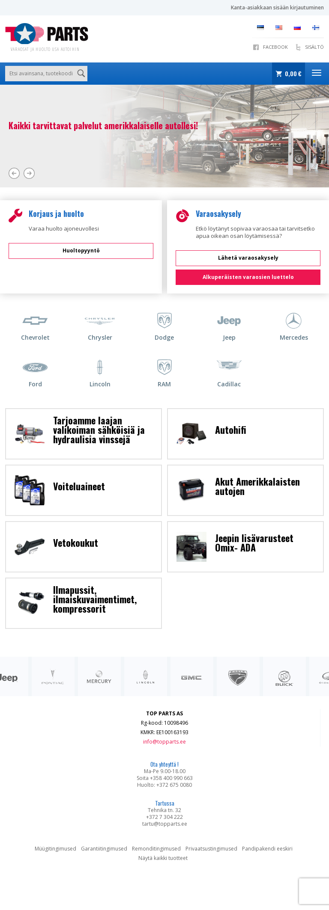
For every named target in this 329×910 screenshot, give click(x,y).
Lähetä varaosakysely (248, 257)
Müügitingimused (55, 848)
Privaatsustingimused (211, 848)
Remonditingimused (156, 848)
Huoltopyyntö (81, 250)
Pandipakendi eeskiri (267, 848)
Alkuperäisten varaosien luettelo (248, 277)
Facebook (275, 47)
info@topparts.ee (164, 741)
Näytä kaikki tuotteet (163, 858)
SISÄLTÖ (314, 47)
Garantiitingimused (104, 848)
